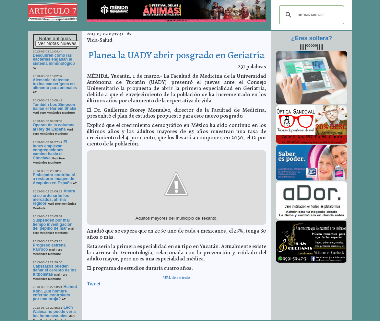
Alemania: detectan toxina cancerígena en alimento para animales (55, 84)
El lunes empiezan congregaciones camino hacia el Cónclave (50, 150)
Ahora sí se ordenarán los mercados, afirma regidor (54, 197)
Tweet (94, 283)
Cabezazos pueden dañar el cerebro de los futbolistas (55, 270)
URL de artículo (176, 277)
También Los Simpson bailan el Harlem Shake (54, 106)
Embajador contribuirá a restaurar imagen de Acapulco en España (54, 179)
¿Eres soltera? (311, 38)
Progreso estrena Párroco (49, 247)
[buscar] (311, 15)
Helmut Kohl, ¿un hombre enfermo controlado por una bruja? (55, 292)
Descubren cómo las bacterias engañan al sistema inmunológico (54, 59)
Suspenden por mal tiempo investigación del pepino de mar (52, 224)
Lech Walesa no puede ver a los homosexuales (54, 311)
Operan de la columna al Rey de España (54, 127)
